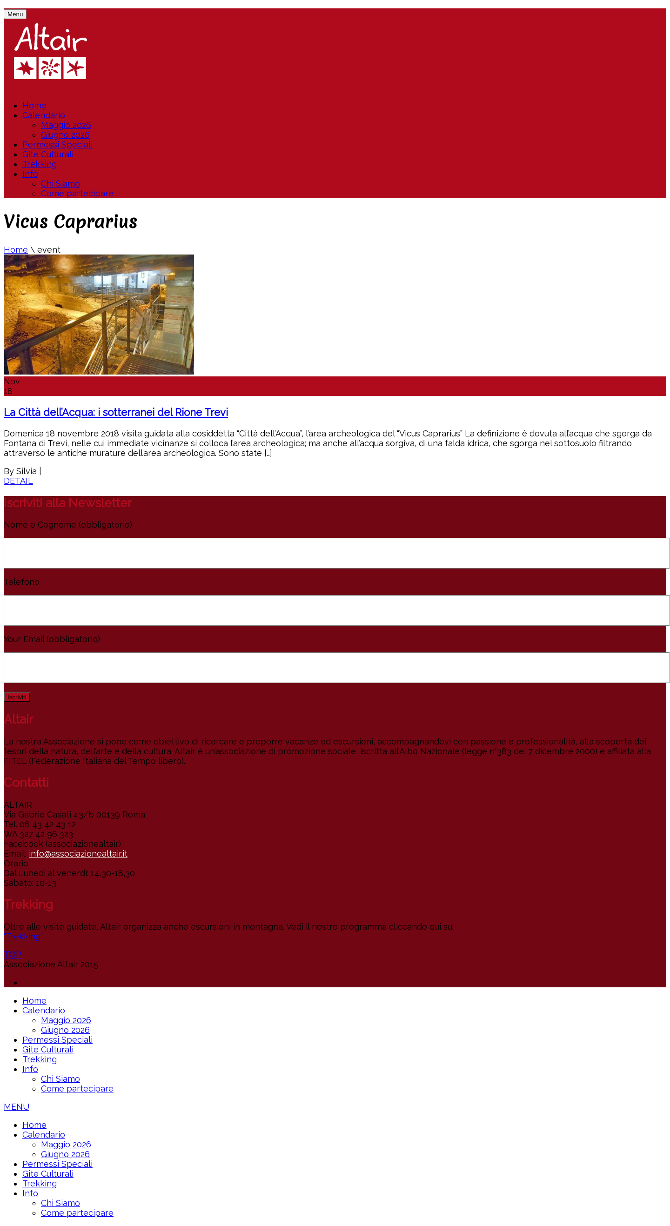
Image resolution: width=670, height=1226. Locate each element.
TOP (12, 954)
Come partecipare (77, 193)
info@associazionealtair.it (78, 853)
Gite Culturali (48, 154)
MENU (16, 1107)
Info (30, 174)
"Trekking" (23, 936)
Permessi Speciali (57, 144)
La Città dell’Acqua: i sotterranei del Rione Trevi (116, 412)
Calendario (43, 115)
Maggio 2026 (66, 125)
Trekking (39, 164)
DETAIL (18, 481)
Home (34, 105)
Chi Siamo (60, 183)
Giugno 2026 (65, 135)
